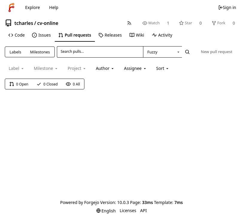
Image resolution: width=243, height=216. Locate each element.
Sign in (227, 7)
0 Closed (47, 84)
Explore (32, 7)
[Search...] (187, 52)
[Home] (11, 7)
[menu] (163, 68)
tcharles (23, 23)
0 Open (18, 84)
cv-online (47, 23)
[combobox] (162, 52)
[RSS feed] (129, 23)
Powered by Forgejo (79, 202)
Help (53, 7)
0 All (73, 84)
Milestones (40, 52)
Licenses (128, 210)
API (143, 210)
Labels (15, 52)
